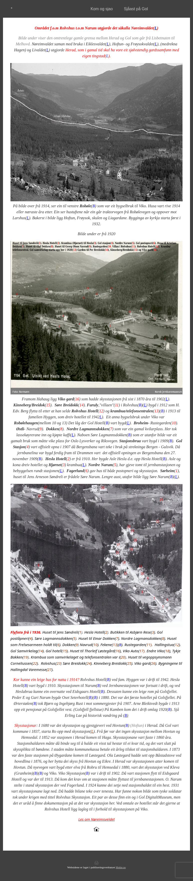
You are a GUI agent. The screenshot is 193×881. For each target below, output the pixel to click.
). (81, 632)
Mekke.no (121, 867)
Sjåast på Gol (136, 9)
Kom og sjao (102, 9)
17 (141, 650)
